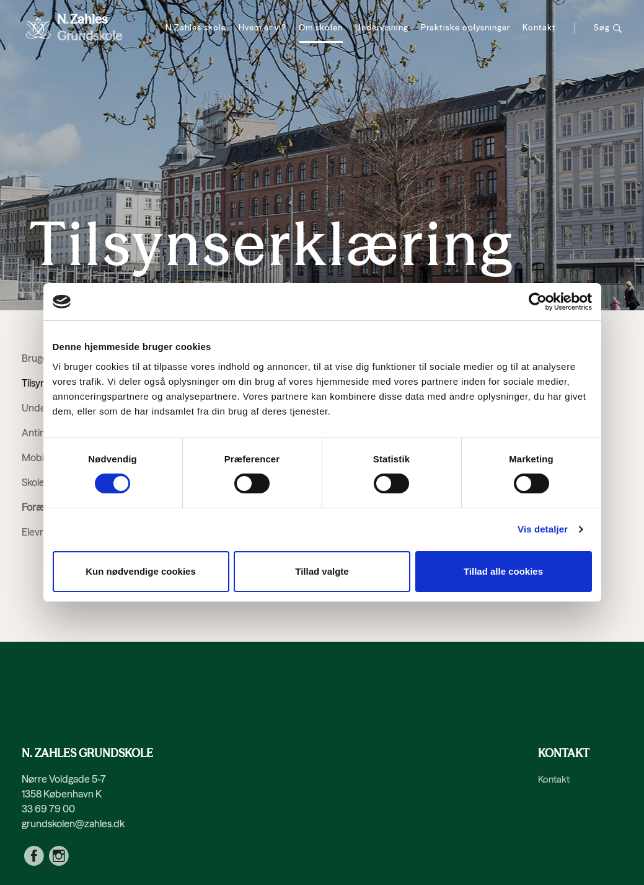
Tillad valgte (321, 571)
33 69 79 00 (48, 808)
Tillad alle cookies (503, 571)
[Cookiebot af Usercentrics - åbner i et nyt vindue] (537, 301)
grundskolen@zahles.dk (73, 823)
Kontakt (554, 779)
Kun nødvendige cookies (141, 571)
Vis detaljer (543, 529)
